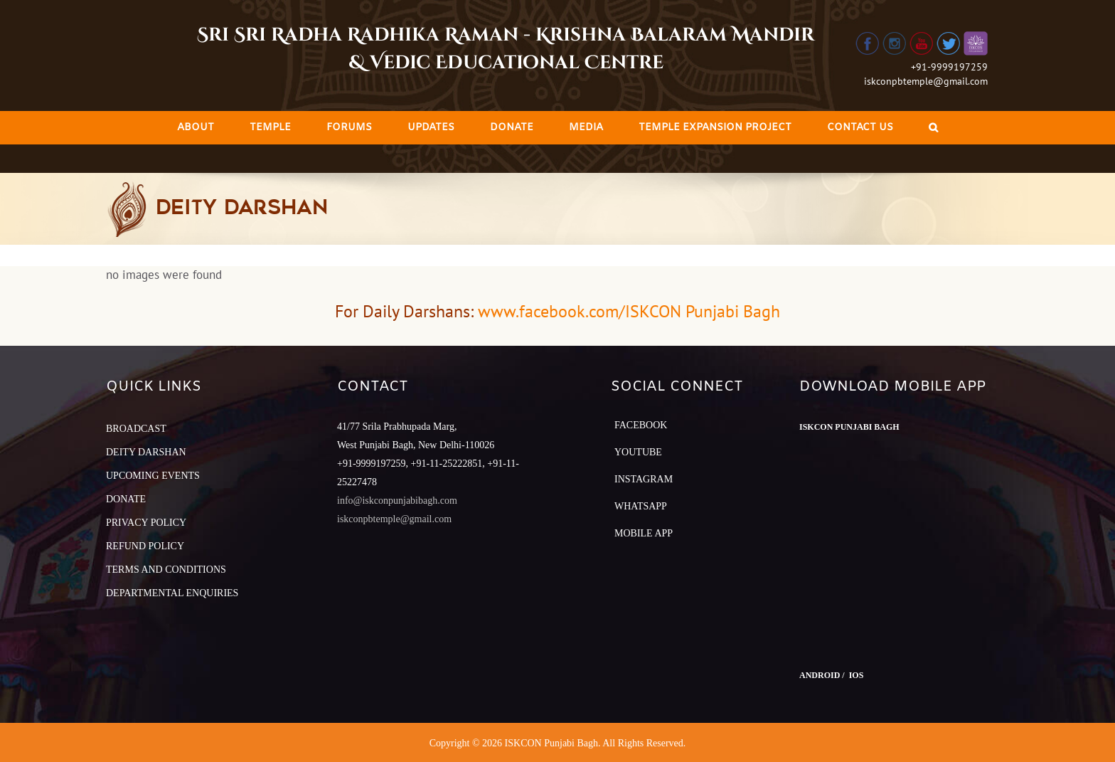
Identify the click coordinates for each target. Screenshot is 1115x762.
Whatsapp (640, 506)
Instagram (643, 479)
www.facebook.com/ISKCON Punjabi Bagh (629, 311)
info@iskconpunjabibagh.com (397, 500)
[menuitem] (195, 127)
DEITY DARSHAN (146, 452)
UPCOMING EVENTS (153, 475)
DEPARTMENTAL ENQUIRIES (172, 593)
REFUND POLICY (145, 546)
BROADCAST (136, 428)
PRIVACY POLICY (146, 522)
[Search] (933, 127)
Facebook (640, 425)
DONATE (126, 499)
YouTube (638, 452)
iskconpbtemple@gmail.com (926, 81)
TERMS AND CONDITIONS (166, 569)
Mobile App (643, 533)
